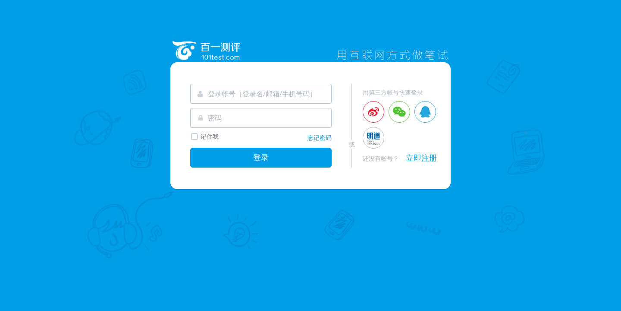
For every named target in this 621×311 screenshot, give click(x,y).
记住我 (204, 136)
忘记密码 (319, 137)
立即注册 (421, 157)
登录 (261, 157)
